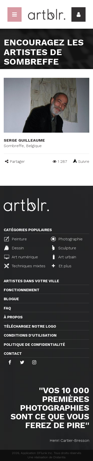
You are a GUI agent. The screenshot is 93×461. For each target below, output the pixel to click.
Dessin (14, 247)
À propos (13, 317)
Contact (13, 353)
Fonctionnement (21, 290)
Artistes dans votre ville (31, 281)
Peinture (15, 238)
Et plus (61, 266)
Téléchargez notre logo (30, 326)
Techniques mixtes (24, 265)
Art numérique (21, 257)
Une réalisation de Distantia (46, 457)
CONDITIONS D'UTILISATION (30, 335)
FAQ (7, 308)
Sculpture (64, 247)
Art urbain (64, 256)
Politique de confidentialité (34, 344)
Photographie (67, 238)
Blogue (11, 299)
